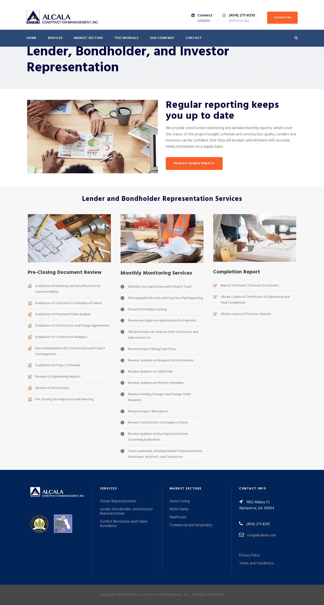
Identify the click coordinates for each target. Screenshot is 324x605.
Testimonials (126, 38)
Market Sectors (88, 38)
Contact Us (282, 17)
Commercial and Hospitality (191, 525)
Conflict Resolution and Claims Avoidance (124, 524)
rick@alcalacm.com (261, 535)
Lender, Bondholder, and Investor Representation (126, 511)
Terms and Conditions (256, 563)
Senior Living (179, 501)
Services (55, 38)
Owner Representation (118, 501)
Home (32, 38)
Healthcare (178, 517)
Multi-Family (179, 509)
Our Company (162, 38)
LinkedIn (203, 20)
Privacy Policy (249, 555)
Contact (193, 38)
